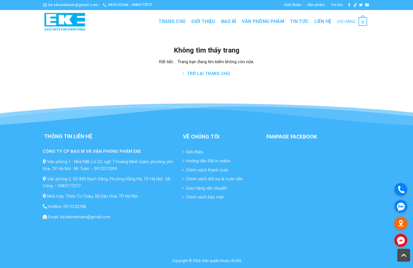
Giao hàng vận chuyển (206, 188)
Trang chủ (172, 21)
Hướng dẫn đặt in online (208, 160)
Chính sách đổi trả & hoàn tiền (214, 179)
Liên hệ (322, 21)
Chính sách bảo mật (205, 197)
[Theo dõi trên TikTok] (355, 5)
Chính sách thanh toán (207, 170)
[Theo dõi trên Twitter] (361, 5)
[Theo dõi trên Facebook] (349, 5)
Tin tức (337, 5)
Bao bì (228, 21)
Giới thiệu (292, 5)
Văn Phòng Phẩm (263, 21)
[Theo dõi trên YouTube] (367, 5)
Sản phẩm (316, 5)
